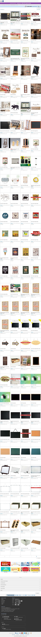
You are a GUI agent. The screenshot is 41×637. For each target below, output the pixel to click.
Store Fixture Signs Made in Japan (25, 348)
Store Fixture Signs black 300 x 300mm (4, 421)
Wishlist (2, 599)
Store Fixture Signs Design (14, 112)
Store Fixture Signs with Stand (25, 475)
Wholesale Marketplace (6, 617)
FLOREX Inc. (2, 351)
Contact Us (2, 602)
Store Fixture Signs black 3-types (25, 167)
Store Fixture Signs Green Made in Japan (35, 512)
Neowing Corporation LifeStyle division (15, 387)
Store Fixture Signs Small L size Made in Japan (15, 149)
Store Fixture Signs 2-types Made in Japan (25, 113)
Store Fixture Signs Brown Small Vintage (25, 530)
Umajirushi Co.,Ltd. (13, 61)
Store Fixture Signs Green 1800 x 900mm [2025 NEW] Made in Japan (15, 58)
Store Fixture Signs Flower (14, 40)
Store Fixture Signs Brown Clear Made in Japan (4, 367)
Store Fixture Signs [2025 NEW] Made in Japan (25, 58)
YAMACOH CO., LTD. (13, 79)
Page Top (37, 593)
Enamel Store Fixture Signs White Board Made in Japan (35, 476)
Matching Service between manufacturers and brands (20, 619)
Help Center (3, 601)
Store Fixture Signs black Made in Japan (25, 512)
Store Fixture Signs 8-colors (14, 294)
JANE (21, 115)
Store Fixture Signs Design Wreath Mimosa (35, 185)
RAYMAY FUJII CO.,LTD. (34, 79)
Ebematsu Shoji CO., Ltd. (3, 442)
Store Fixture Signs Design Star (15, 221)
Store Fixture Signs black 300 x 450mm (15, 421)
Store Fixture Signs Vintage (24, 40)
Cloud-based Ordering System (19, 617)
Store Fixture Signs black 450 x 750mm (35, 421)
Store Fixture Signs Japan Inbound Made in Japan (15, 22)
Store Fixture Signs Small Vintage (15, 548)
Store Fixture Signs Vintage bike (4, 40)
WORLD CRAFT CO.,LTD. (34, 133)
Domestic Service (6, 618)
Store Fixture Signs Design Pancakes (14, 258)
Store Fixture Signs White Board (4, 493)
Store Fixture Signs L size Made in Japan (25, 95)
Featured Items (4, 561)
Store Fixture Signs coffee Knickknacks (34, 113)
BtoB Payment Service (6, 624)
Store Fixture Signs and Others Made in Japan (15, 530)
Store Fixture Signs (33, 40)
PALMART (12, 115)
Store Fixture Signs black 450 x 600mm (25, 421)
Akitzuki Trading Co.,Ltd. (3, 61)
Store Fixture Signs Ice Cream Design (4, 258)
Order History (3, 600)
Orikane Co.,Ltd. (13, 369)
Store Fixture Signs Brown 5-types (35, 366)
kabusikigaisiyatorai (23, 387)
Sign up (1, 23)
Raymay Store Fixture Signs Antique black (4, 22)
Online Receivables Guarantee (7, 629)
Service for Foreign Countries (7, 619)
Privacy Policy (27, 634)
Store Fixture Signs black (14, 330)
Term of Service (22, 634)
